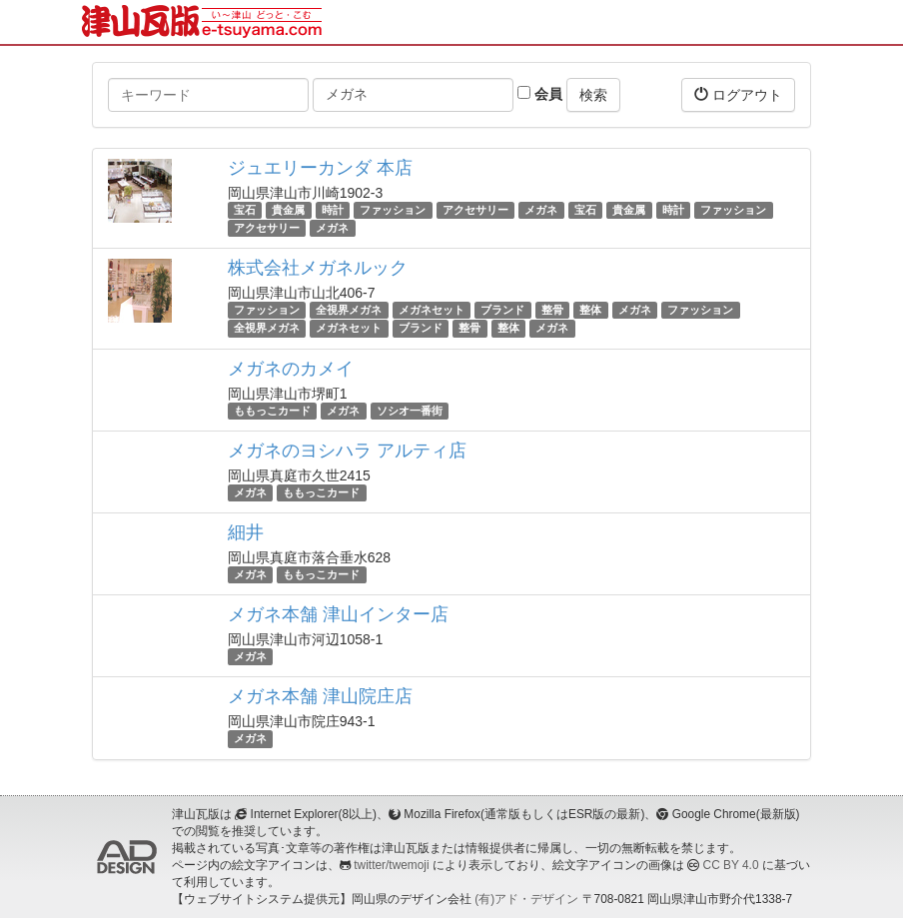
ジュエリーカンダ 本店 (320, 168)
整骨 (552, 310)
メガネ (540, 210)
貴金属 (288, 210)
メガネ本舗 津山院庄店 (320, 696)
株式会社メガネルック (318, 268)
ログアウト (738, 94)
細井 (246, 532)
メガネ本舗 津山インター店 (338, 614)
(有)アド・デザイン (526, 899)
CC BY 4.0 (731, 865)
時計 (333, 210)
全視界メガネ (349, 310)
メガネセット (431, 310)
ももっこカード (272, 411)
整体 (590, 310)
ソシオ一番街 (410, 411)
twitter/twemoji (391, 865)
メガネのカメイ (291, 369)
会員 (539, 94)
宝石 (245, 210)
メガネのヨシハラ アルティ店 (347, 450)
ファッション (393, 210)
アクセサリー (475, 210)
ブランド (502, 310)
